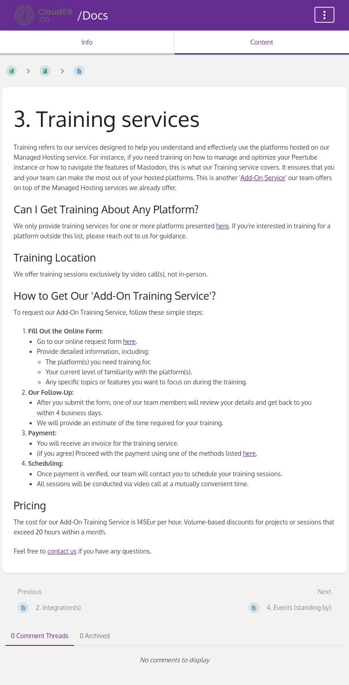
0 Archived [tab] (95, 636)
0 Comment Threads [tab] (40, 636)
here (222, 226)
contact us (61, 551)
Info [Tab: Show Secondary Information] (87, 42)
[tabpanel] (174, 660)
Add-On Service (262, 177)
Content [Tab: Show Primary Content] (261, 42)
